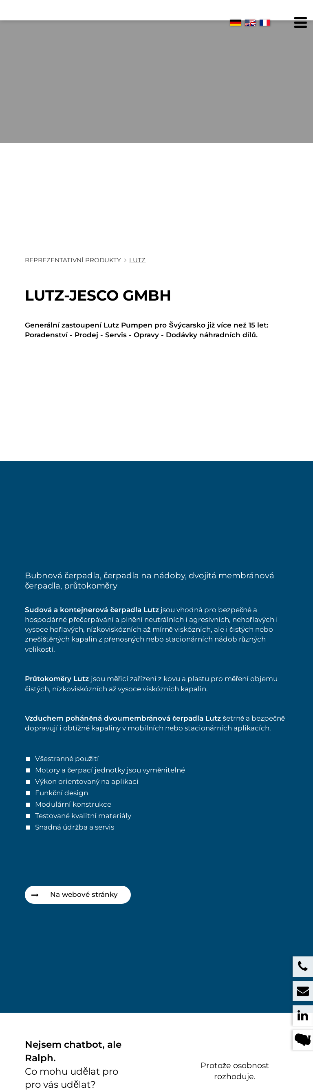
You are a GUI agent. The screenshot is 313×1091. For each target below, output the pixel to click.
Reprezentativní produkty (73, 260)
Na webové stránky (84, 894)
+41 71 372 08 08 (167, 1067)
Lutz (137, 260)
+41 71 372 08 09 (167, 1075)
